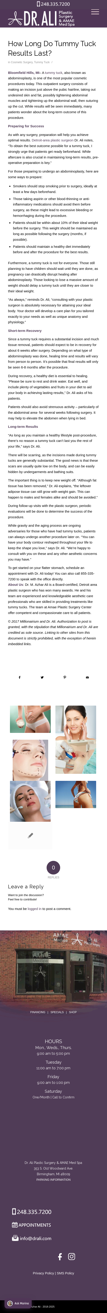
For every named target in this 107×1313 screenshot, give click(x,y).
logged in (34, 909)
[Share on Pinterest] (65, 677)
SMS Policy (65, 1273)
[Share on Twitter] (42, 677)
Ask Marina (18, 1303)
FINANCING (37, 1012)
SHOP (73, 1012)
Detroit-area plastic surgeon (53, 140)
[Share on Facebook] (19, 677)
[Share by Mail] (87, 677)
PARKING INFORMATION (53, 1179)
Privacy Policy (43, 1273)
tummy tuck (53, 73)
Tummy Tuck (42, 62)
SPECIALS (57, 1012)
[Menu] (93, 18)
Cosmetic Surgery (22, 62)
